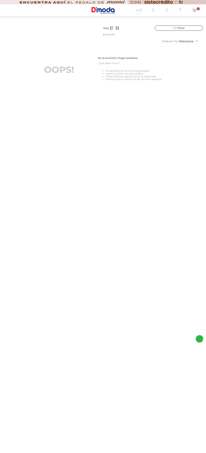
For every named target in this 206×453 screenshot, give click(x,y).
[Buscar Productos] (141, 10)
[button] (179, 28)
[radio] (111, 28)
